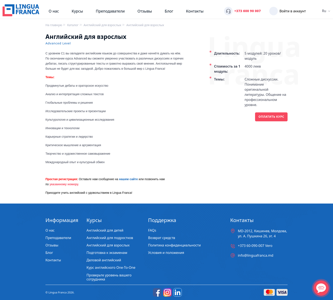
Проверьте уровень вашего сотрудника (108, 277)
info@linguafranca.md (255, 255)
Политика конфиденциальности (174, 245)
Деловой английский (103, 260)
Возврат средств (161, 238)
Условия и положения (166, 253)
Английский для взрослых (108, 245)
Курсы (77, 11)
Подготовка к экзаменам (106, 253)
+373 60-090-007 (255, 246)
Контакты (195, 11)
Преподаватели (110, 11)
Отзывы (144, 11)
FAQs (152, 230)
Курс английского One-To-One (110, 268)
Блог (169, 11)
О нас (54, 11)
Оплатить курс (270, 117)
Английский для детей (104, 230)
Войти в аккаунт (292, 11)
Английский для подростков (109, 238)
